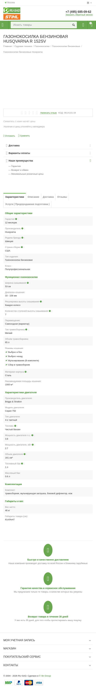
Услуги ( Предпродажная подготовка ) (27, 204)
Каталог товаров (2, 25)
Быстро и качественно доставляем (48, 559)
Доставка (48, 197)
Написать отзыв (48, 113)
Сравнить (24, 135)
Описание (33, 197)
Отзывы (62, 197)
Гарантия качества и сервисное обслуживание (47, 588)
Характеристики (14, 197)
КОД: (60, 112)
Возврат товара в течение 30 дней (48, 616)
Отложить (9, 135)
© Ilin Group (45, 676)
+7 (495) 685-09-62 (79, 12)
